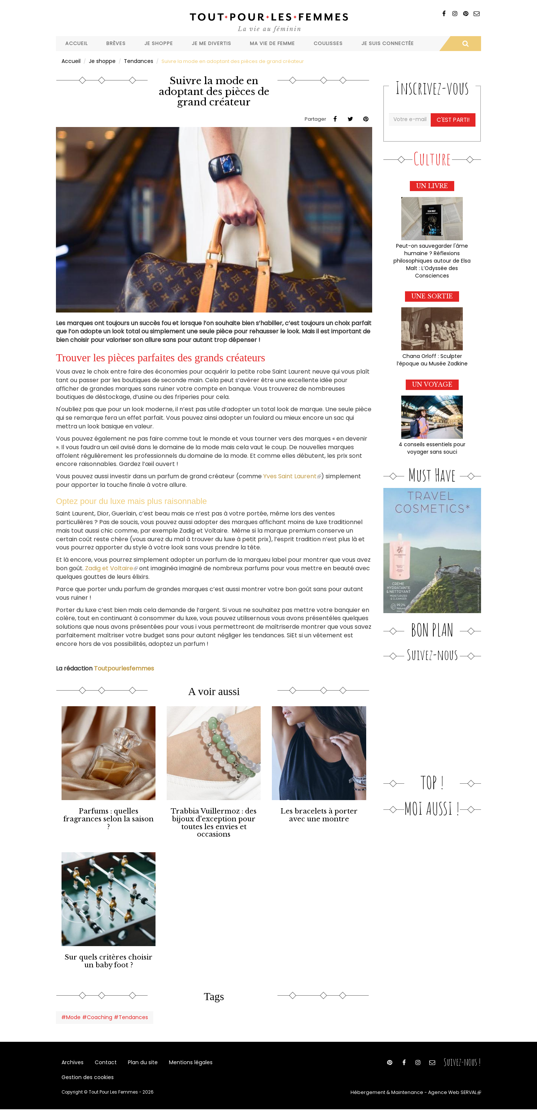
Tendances (136, 60)
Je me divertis (211, 43)
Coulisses (328, 43)
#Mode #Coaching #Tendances (101, 1011)
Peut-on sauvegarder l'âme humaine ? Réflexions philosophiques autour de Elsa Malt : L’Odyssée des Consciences (432, 258)
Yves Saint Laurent (291, 476)
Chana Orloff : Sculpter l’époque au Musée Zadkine (432, 356)
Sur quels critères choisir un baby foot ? (108, 956)
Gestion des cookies (86, 1076)
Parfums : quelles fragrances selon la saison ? (109, 813)
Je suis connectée (387, 43)
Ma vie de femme (272, 43)
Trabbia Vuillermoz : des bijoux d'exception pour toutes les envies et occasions (214, 820)
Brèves (116, 43)
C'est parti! (454, 119)
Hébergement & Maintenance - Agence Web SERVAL (422, 1094)
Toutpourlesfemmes (124, 667)
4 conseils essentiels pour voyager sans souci (432, 443)
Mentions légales (183, 1058)
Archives (72, 1058)
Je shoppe (158, 43)
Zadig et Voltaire (111, 568)
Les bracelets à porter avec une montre (319, 813)
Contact (103, 1058)
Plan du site (138, 1058)
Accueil (76, 43)
